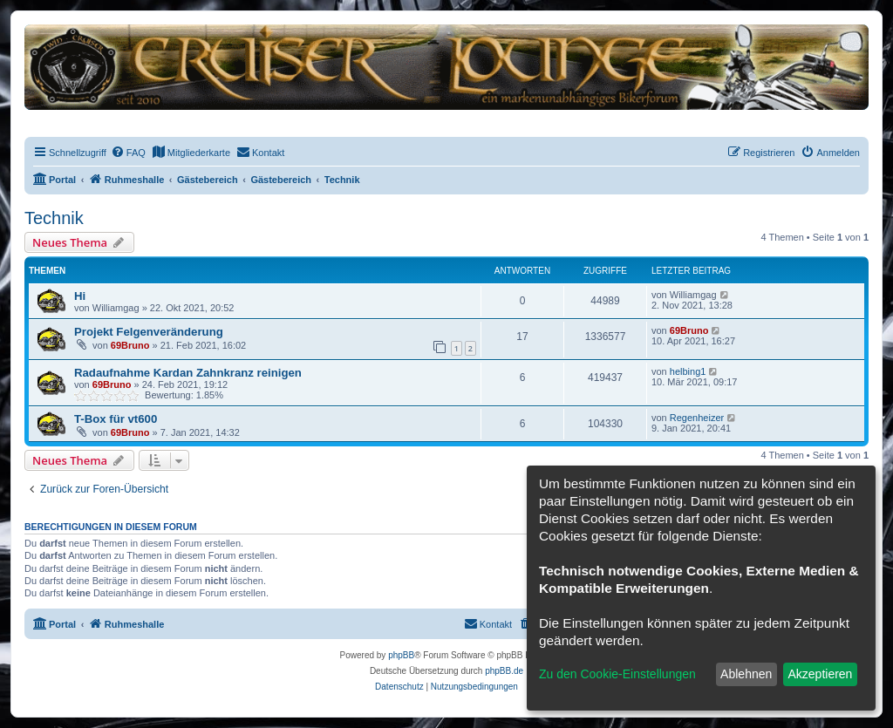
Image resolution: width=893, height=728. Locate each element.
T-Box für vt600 (115, 418)
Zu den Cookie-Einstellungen (617, 674)
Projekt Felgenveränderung (148, 331)
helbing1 (688, 371)
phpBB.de (504, 671)
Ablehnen (746, 674)
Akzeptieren (819, 674)
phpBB (401, 655)
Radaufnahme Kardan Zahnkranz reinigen (188, 372)
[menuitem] (128, 152)
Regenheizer (697, 417)
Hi (79, 296)
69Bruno (130, 345)
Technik (54, 218)
